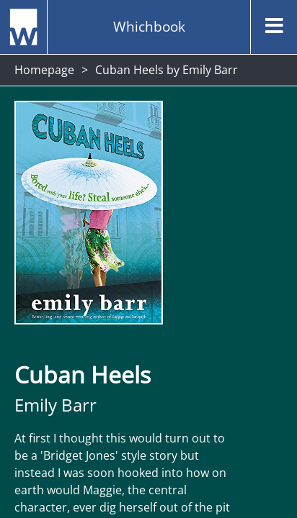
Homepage (44, 70)
